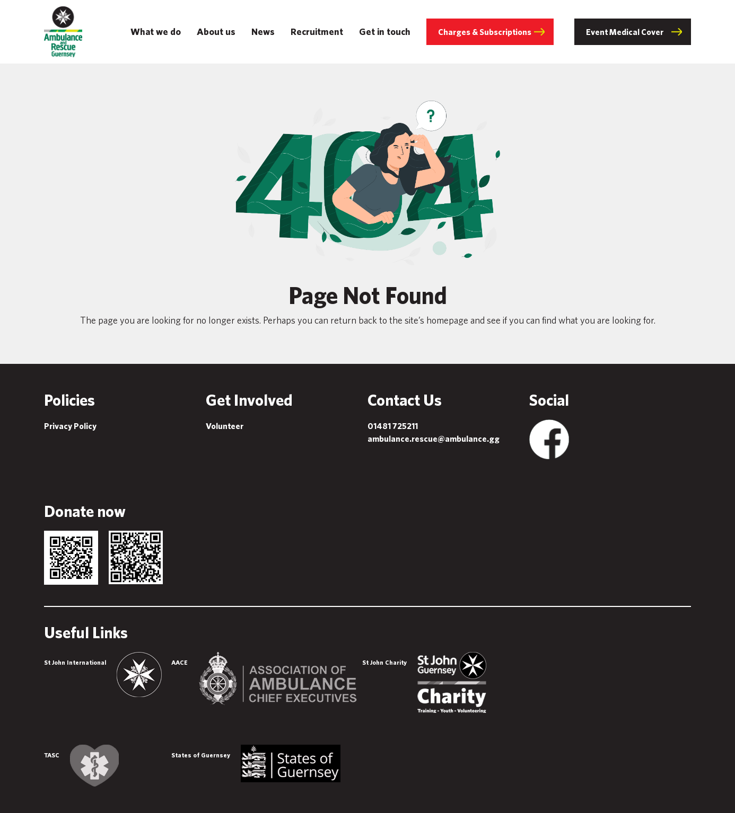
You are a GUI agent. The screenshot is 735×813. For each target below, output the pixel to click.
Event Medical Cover (624, 32)
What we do (155, 31)
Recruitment (317, 31)
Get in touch (384, 31)
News (263, 31)
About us (216, 31)
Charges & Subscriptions (484, 32)
